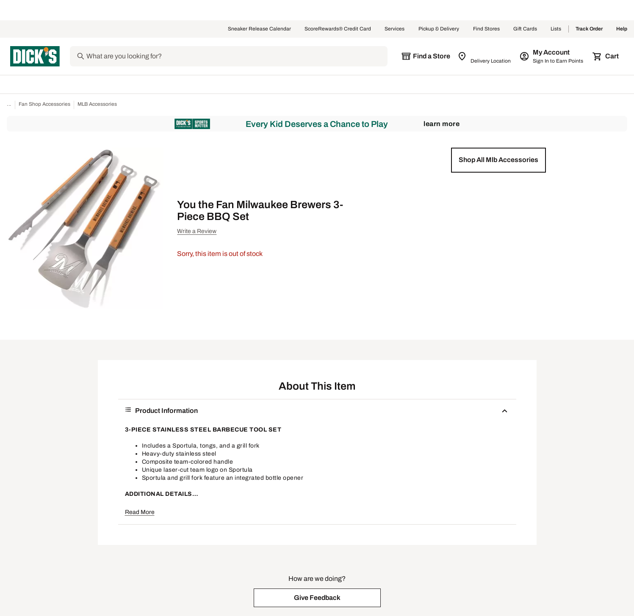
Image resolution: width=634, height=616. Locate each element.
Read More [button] (140, 512)
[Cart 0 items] (606, 56)
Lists (556, 29)
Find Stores (486, 29)
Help (621, 29)
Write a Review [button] (196, 231)
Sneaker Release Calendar (259, 29)
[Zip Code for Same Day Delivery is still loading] (485, 56)
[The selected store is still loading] (426, 56)
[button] (498, 160)
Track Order (589, 29)
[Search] (236, 56)
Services (395, 29)
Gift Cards (525, 29)
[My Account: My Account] (552, 56)
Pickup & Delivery (439, 29)
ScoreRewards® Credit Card (338, 29)
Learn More (442, 123)
